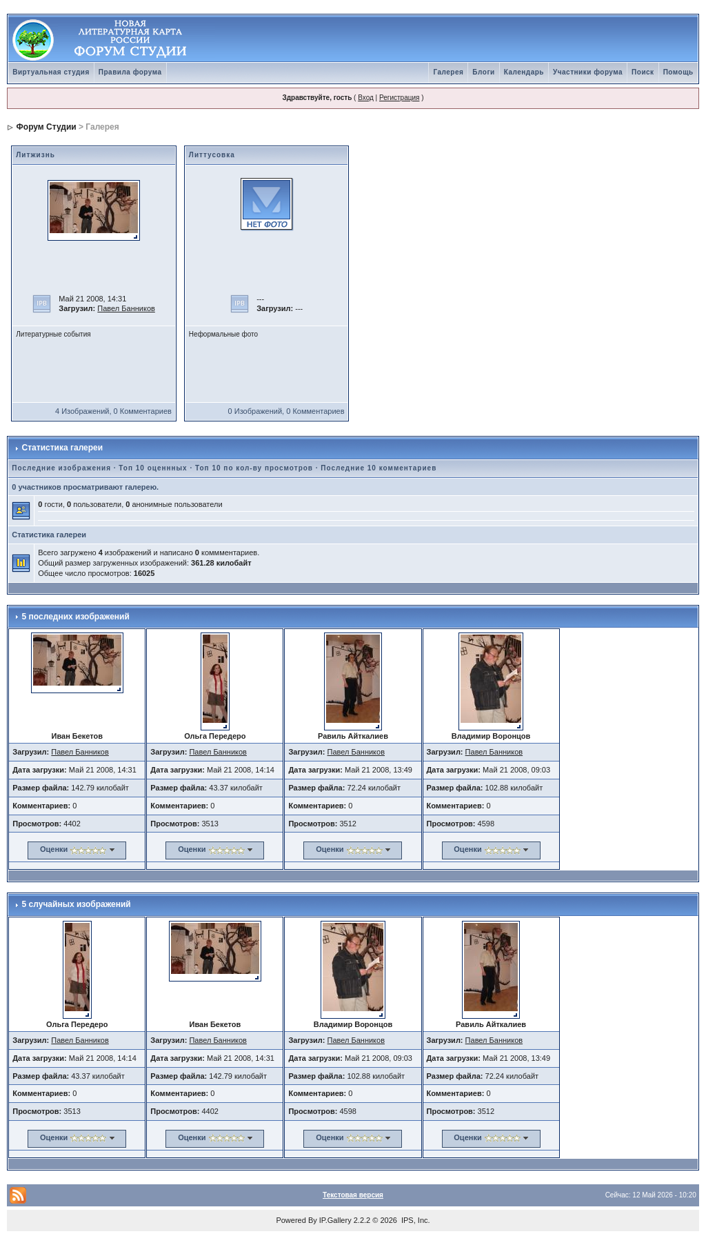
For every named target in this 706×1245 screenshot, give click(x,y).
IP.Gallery (335, 1220)
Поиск (643, 72)
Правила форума (130, 72)
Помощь (678, 72)
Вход (366, 97)
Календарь (524, 72)
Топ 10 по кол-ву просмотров (254, 468)
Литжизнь (35, 155)
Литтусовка (212, 155)
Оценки (54, 849)
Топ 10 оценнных (153, 468)
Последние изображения (61, 468)
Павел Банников (126, 308)
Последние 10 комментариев (378, 468)
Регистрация (399, 97)
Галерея (448, 72)
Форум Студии (47, 127)
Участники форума (588, 72)
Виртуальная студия (51, 72)
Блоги (483, 72)
